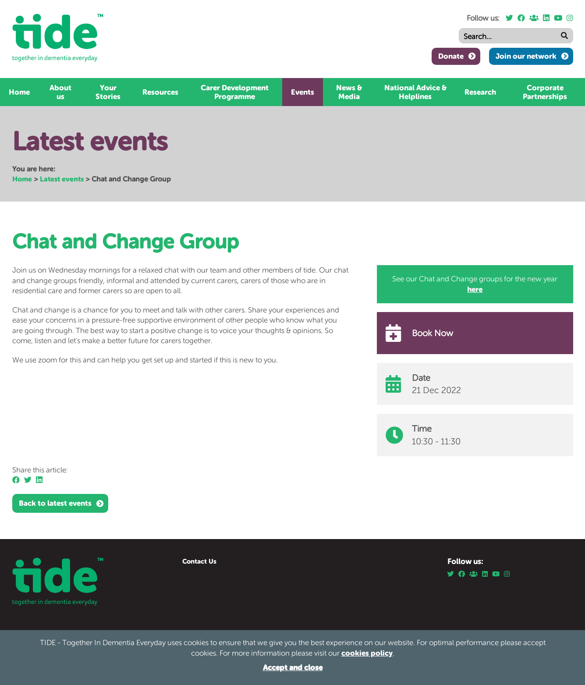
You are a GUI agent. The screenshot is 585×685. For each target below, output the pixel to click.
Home (19, 92)
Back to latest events (55, 503)
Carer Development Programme (235, 92)
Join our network (526, 56)
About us (60, 92)
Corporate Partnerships (545, 92)
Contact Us (199, 561)
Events (302, 92)
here (475, 289)
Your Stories (108, 92)
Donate (451, 56)
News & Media (349, 92)
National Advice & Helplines (415, 92)
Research (480, 92)
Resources (160, 92)
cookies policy (367, 653)
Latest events (62, 179)
